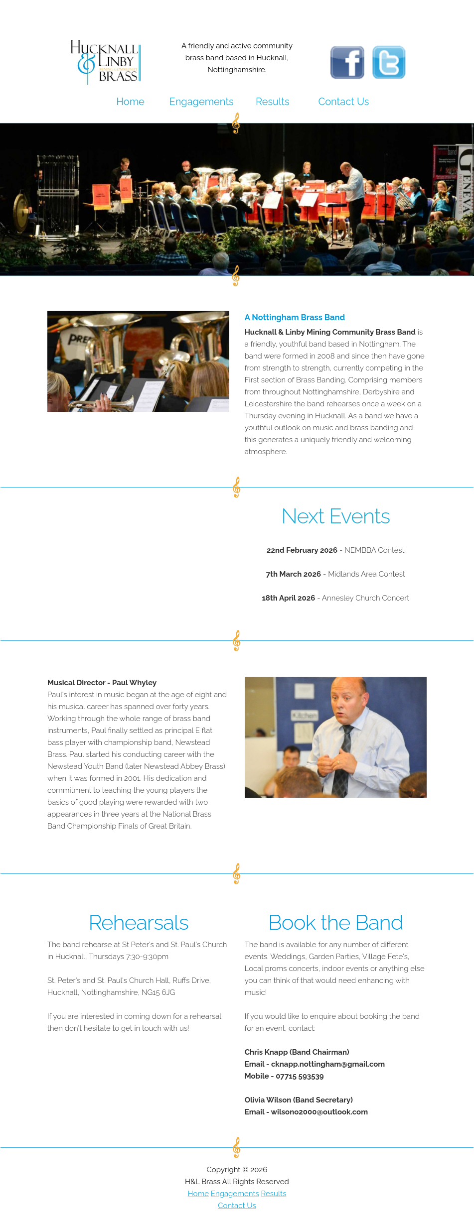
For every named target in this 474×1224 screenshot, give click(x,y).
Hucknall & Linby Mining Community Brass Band (330, 332)
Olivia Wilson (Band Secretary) (299, 1100)
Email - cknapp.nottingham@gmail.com (315, 1064)
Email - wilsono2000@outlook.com (306, 1111)
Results (273, 102)
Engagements (201, 102)
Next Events (335, 516)
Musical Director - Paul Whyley (102, 682)
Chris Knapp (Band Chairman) (297, 1052)
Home (130, 102)
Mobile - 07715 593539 (284, 1076)
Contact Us (343, 102)
